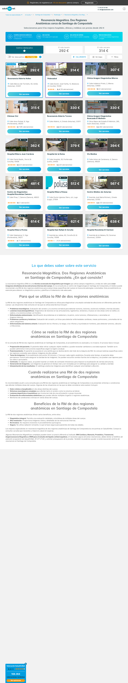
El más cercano (103, 49)
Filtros (116, 57)
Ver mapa (98, 57)
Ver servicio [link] (24, 94)
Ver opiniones (16, 680)
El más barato (64, 49)
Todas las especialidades (14, 15)
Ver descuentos (25, 57)
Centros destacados (24, 49)
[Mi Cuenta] (124, 8)
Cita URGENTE (81, 57)
